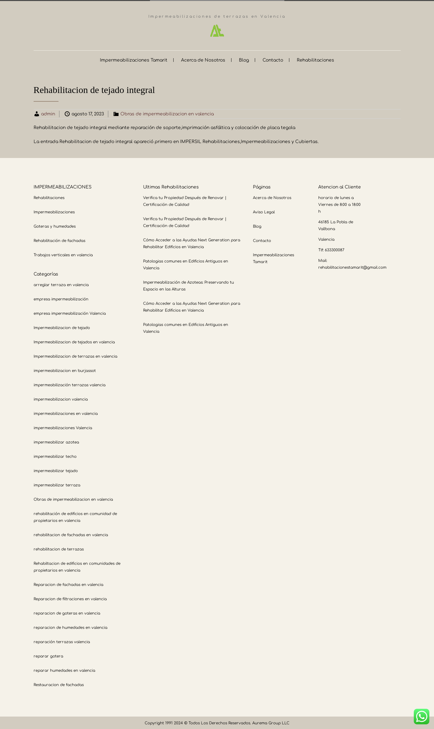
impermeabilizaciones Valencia (63, 427)
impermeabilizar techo (55, 455)
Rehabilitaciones (315, 59)
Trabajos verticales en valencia (63, 254)
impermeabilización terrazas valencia (69, 384)
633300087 (334, 249)
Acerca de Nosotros (203, 59)
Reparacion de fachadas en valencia (68, 584)
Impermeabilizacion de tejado (62, 327)
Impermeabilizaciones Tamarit (133, 59)
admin (48, 113)
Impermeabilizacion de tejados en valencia (74, 341)
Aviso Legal (264, 211)
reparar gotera (48, 655)
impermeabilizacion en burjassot (65, 370)
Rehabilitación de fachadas (59, 240)
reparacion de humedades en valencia (70, 627)
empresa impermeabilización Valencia (70, 312)
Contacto (273, 59)
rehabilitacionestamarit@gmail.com (352, 266)
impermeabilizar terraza (57, 484)
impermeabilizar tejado (56, 470)
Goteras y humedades (55, 225)
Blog (244, 59)
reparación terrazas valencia (62, 641)
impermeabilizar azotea (56, 441)
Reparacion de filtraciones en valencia (70, 598)
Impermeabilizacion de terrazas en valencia (75, 355)
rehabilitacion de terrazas (59, 548)
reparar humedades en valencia (64, 669)
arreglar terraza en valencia (61, 284)
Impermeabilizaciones (54, 211)
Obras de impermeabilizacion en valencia (167, 113)
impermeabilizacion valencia (61, 398)
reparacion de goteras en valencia (67, 612)
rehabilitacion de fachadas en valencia (71, 534)
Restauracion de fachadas (59, 684)
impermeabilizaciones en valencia (66, 413)
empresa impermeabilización (61, 298)
